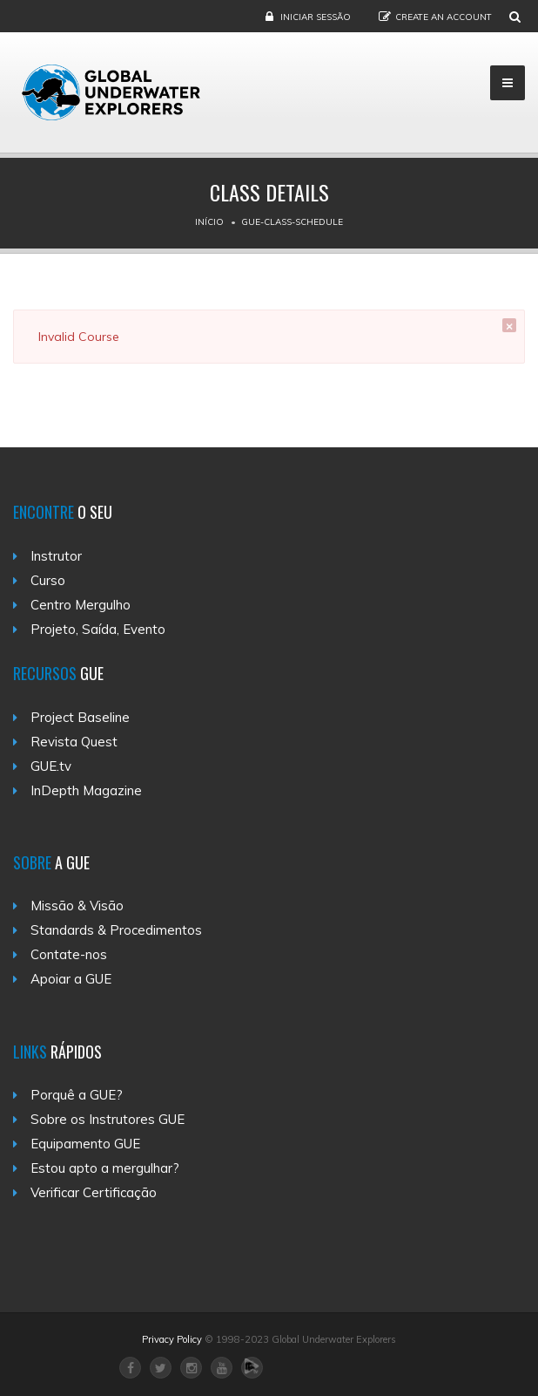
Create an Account (443, 17)
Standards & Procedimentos (116, 930)
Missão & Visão (77, 905)
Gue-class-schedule (292, 222)
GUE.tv (50, 766)
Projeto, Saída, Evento (97, 629)
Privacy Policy (172, 1339)
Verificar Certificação (93, 1192)
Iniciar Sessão (315, 17)
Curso (47, 580)
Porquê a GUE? (76, 1094)
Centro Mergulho (80, 604)
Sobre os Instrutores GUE (107, 1119)
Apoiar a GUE (70, 978)
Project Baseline (80, 717)
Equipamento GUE (85, 1143)
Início (209, 222)
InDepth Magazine (86, 790)
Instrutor (56, 556)
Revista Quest (74, 741)
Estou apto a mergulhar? (104, 1168)
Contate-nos (68, 954)
